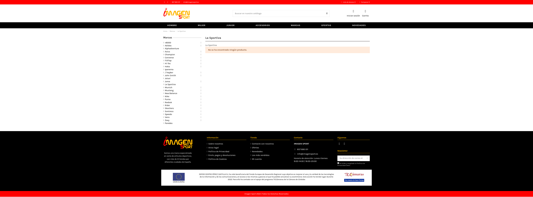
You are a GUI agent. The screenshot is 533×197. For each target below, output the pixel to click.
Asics (167, 51)
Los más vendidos (260, 155)
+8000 (168, 42)
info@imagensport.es (191, 2)
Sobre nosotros (215, 143)
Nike (167, 96)
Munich (168, 87)
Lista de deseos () (348, 2)
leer (347, 166)
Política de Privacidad (218, 151)
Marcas (167, 37)
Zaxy (167, 120)
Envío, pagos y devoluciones (221, 155)
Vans (167, 117)
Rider (167, 105)
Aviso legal (213, 147)
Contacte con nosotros (262, 143)
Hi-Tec (168, 63)
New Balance (171, 93)
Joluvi (167, 78)
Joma (167, 81)
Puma (167, 99)
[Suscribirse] (367, 158)
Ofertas (255, 147)
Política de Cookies (217, 159)
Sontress (169, 111)
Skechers (169, 108)
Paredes (169, 123)
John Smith (170, 75)
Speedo (168, 114)
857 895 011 (176, 2)
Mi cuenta (256, 159)
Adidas (168, 45)
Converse (169, 57)
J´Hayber (169, 72)
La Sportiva (170, 84)
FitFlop (168, 60)
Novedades (256, 151)
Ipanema (169, 69)
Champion (170, 54)
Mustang (169, 90)
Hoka (167, 66)
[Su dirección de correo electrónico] (350, 158)
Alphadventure (172, 48)
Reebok (168, 102)
